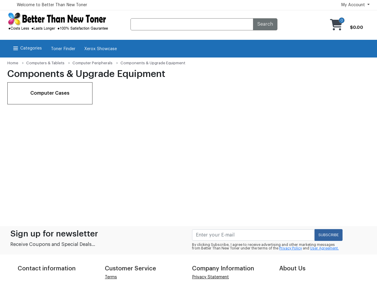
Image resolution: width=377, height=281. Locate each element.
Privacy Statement (210, 277)
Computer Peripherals (92, 63)
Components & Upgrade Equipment (152, 63)
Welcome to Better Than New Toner (52, 5)
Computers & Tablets (45, 63)
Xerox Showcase (100, 49)
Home (12, 63)
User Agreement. (324, 248)
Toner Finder (63, 49)
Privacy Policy (290, 248)
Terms (111, 277)
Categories (27, 48)
